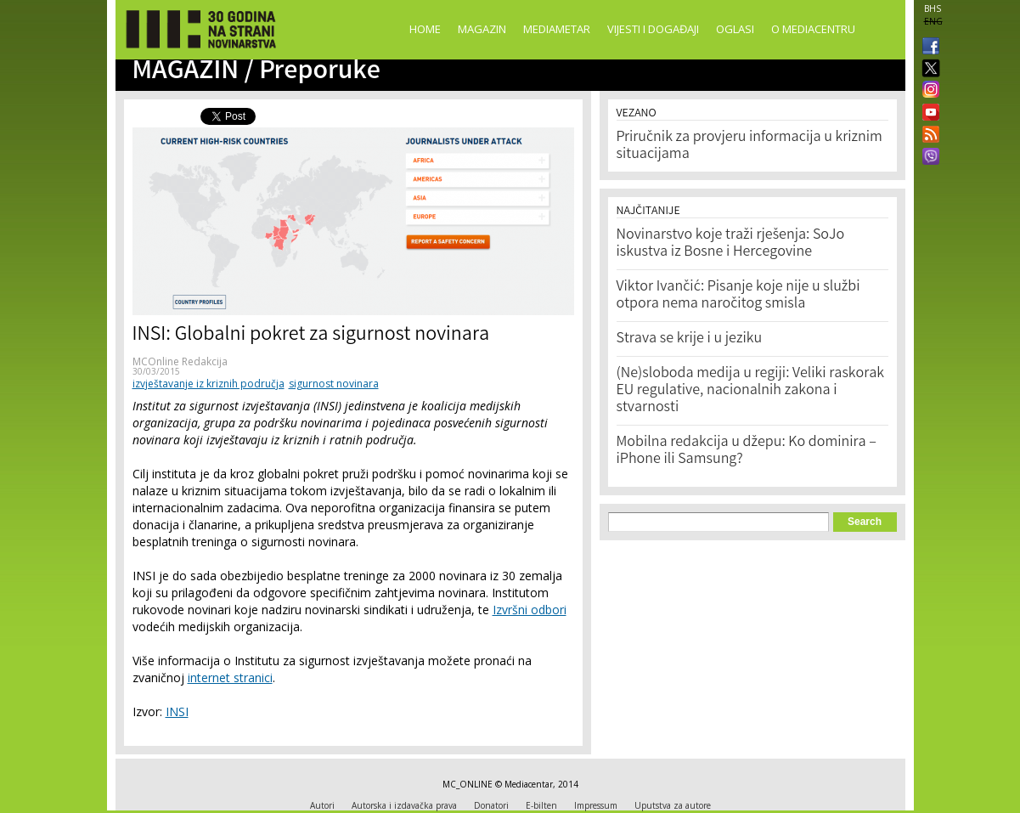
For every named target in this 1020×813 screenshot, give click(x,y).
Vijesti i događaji (653, 29)
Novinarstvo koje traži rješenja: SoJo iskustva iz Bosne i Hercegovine (731, 243)
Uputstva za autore (672, 805)
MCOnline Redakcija (180, 361)
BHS (932, 8)
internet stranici (230, 677)
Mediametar (556, 29)
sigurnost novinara (334, 383)
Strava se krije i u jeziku (690, 339)
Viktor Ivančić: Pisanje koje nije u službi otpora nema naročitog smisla (738, 295)
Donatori (491, 805)
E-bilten (541, 805)
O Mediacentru (813, 29)
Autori (322, 805)
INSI (177, 711)
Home (425, 29)
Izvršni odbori (529, 609)
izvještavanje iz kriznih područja (208, 383)
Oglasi (735, 29)
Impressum (595, 805)
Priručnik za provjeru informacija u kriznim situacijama (749, 146)
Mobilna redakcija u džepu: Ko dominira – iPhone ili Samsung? (746, 451)
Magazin (482, 29)
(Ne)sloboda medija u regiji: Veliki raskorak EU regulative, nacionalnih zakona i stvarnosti (751, 391)
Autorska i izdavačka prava (404, 805)
